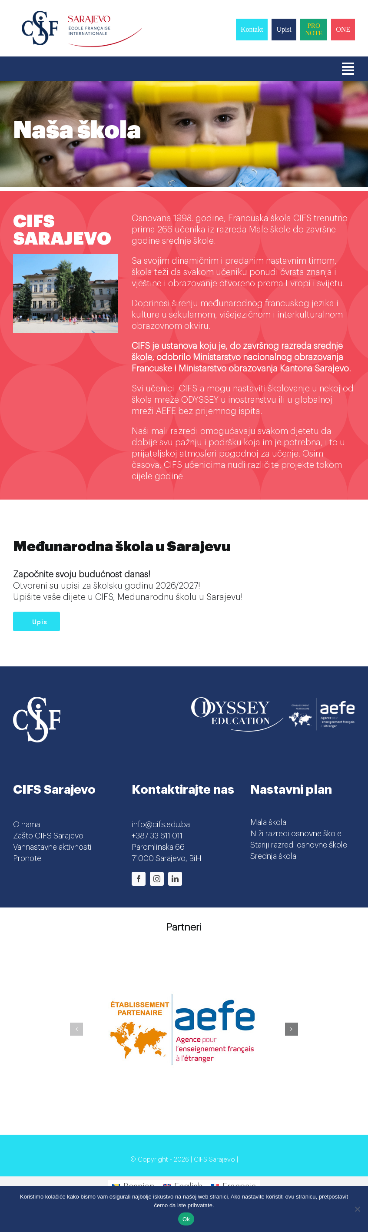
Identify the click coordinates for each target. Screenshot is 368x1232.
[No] (357, 1209)
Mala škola (268, 822)
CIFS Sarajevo (214, 1159)
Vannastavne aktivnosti (52, 847)
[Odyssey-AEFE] (273, 701)
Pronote (27, 858)
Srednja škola (273, 856)
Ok (186, 1219)
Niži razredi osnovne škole (295, 834)
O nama (26, 824)
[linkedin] (175, 879)
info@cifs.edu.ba (161, 824)
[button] (76, 1029)
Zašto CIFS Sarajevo (48, 836)
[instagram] (157, 879)
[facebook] (139, 879)
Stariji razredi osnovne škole (298, 845)
